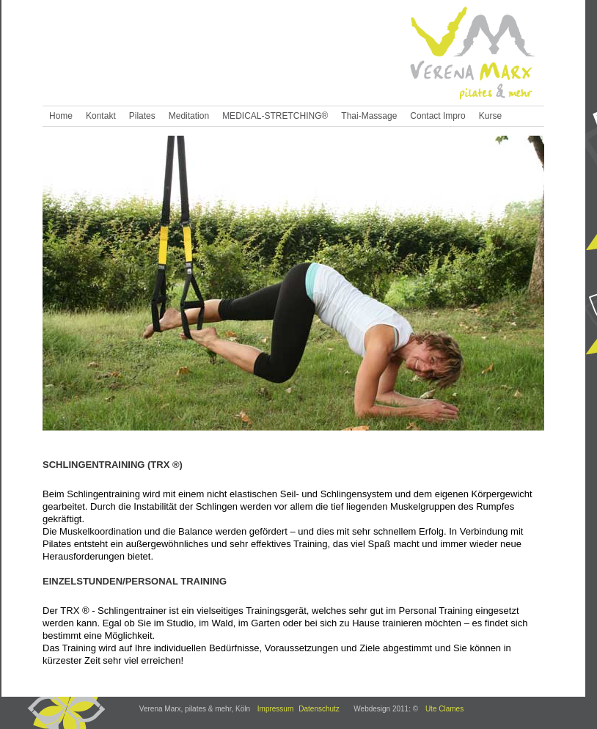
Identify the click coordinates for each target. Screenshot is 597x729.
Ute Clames (444, 709)
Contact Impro (437, 116)
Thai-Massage (369, 116)
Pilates (142, 116)
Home (61, 116)
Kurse (490, 116)
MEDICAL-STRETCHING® (275, 116)
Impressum (275, 709)
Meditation (189, 116)
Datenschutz (319, 709)
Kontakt (101, 116)
